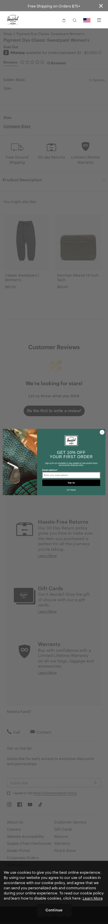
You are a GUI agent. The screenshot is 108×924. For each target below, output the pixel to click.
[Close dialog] (102, 432)
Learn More (93, 897)
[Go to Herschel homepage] (12, 20)
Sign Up (71, 483)
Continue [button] (54, 909)
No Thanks (71, 490)
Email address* (49, 470)
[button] (64, 19)
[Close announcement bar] (101, 5)
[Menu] (99, 20)
